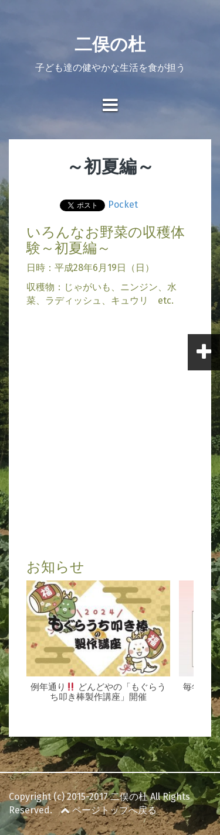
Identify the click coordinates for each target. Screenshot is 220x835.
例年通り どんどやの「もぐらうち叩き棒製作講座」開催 (98, 691)
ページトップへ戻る (108, 810)
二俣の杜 (110, 44)
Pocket (123, 204)
